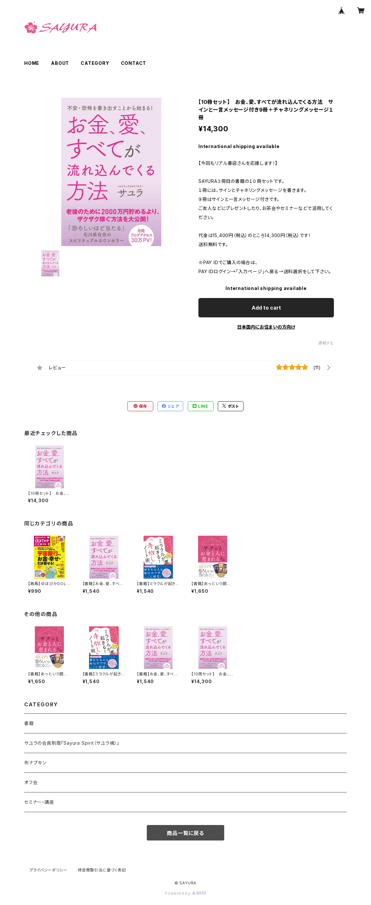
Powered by (185, 893)
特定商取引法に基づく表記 (102, 870)
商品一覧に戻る (185, 833)
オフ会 (30, 782)
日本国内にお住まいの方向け (266, 327)
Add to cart (266, 307)
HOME (31, 63)
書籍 (29, 723)
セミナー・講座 (39, 802)
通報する (326, 343)
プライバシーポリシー (48, 870)
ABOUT (60, 63)
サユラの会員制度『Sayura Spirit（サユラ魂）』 (71, 743)
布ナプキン (35, 762)
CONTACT (133, 63)
